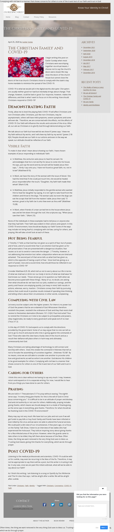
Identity (32, 486)
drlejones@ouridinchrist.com (23, 509)
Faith (26, 486)
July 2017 (86, 63)
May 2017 (86, 66)
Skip (97, 527)
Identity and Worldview (91, 105)
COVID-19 (67, 486)
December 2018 (89, 60)
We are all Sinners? (90, 93)
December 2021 (89, 47)
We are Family (88, 102)
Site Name (18, 8)
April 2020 (86, 54)
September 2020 (89, 50)
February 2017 (88, 69)
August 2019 (87, 57)
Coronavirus (59, 486)
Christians (20, 486)
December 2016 (89, 73)
